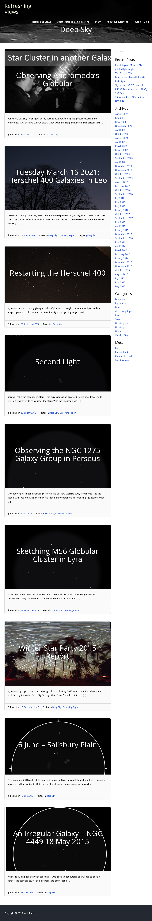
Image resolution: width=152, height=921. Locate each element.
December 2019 (123, 165)
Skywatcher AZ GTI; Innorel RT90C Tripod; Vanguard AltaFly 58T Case (131, 89)
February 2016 (122, 254)
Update (119, 331)
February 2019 (122, 185)
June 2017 (120, 222)
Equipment (120, 303)
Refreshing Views (17, 8)
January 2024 (122, 121)
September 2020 (124, 157)
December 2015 (123, 262)
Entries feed (121, 351)
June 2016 (120, 242)
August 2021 (121, 137)
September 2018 (124, 193)
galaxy (89, 235)
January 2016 (122, 258)
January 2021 (122, 149)
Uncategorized (122, 327)
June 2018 (120, 201)
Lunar (118, 307)
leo (94, 235)
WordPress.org (123, 359)
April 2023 (120, 129)
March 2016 (121, 250)
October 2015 (122, 270)
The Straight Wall (124, 73)
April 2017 (120, 226)
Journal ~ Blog (141, 21)
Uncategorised (122, 323)
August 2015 (121, 274)
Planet (118, 315)
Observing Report (66, 235)
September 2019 (124, 177)
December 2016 (123, 234)
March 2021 (121, 145)
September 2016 (124, 238)
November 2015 (123, 266)
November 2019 (123, 169)
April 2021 (120, 141)
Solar (117, 319)
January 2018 (122, 210)
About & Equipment (117, 21)
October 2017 (122, 214)
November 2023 (123, 125)
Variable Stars (122, 335)
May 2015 (120, 286)
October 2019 (122, 173)
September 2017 (124, 218)
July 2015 (120, 278)
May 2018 (120, 206)
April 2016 (120, 246)
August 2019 (121, 181)
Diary (98, 21)
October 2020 (122, 153)
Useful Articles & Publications (73, 21)
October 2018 (122, 189)
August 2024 (121, 113)
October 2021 (122, 133)
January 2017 (122, 230)
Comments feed (123, 355)
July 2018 (120, 197)
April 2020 (120, 161)
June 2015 (120, 282)
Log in (118, 347)
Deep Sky (53, 134)
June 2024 (120, 117)
